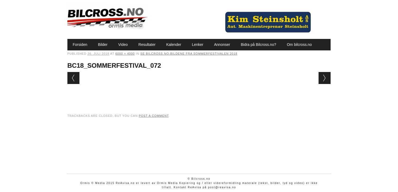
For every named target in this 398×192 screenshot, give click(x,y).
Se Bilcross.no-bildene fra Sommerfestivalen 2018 (189, 53)
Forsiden (80, 44)
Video (123, 44)
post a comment (154, 115)
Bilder (103, 44)
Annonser (222, 44)
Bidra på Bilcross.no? (258, 44)
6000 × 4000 (125, 53)
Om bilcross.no (299, 44)
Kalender (173, 44)
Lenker (197, 44)
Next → (325, 78)
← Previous (73, 78)
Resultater (147, 44)
